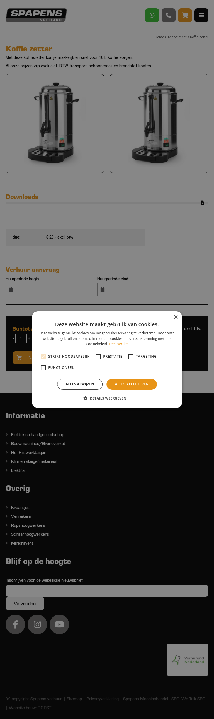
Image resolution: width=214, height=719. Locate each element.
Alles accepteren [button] (132, 384)
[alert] (107, 359)
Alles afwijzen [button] (80, 384)
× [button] (176, 317)
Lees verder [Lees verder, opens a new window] (118, 344)
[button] (106, 398)
